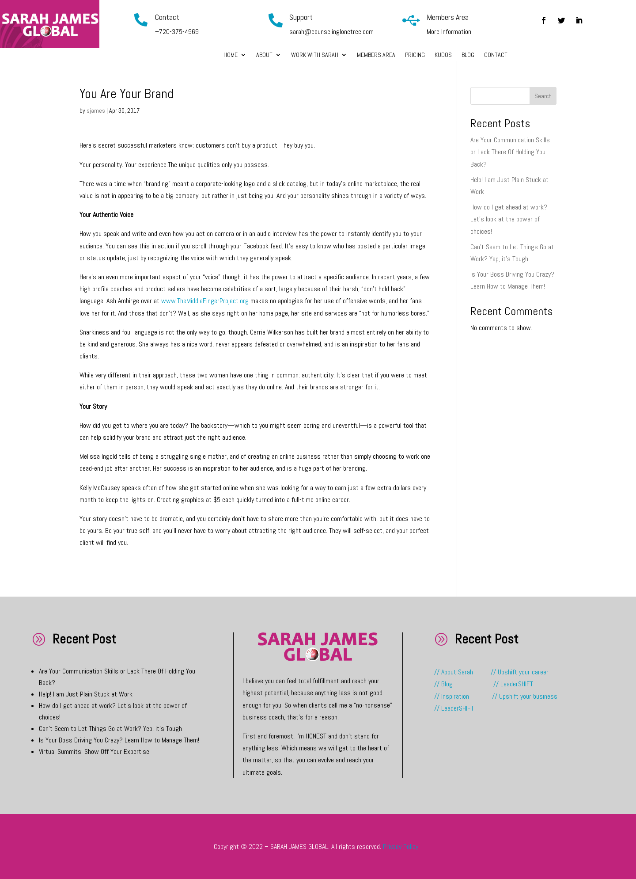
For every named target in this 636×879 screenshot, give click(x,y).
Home (230, 55)
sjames (96, 110)
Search (543, 96)
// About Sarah (461, 672)
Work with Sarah (314, 55)
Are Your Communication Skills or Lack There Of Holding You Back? (510, 151)
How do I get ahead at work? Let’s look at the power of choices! (508, 219)
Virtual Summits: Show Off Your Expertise (94, 751)
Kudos (443, 55)
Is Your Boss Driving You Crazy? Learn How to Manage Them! (119, 740)
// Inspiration (452, 696)
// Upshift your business (524, 696)
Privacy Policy (400, 846)
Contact (495, 55)
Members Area (376, 55)
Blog (468, 55)
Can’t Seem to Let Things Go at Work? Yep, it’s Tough (110, 728)
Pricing (415, 55)
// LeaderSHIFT (513, 684)
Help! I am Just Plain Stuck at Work (85, 694)
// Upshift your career (520, 672)
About (264, 55)
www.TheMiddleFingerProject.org (205, 300)
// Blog (443, 684)
